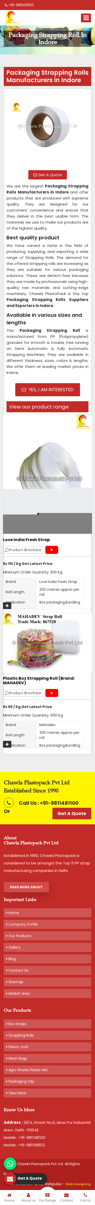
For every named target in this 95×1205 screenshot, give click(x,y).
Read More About (26, 887)
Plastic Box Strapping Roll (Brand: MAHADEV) (39, 680)
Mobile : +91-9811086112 (24, 1145)
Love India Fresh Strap (26, 540)
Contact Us (17, 970)
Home (12, 912)
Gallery (13, 947)
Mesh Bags (16, 1058)
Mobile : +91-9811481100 (24, 1137)
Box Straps (16, 1023)
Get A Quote (47, 174)
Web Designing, (78, 1184)
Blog (11, 958)
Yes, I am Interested (47, 389)
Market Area (18, 993)
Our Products (19, 935)
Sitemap (14, 981)
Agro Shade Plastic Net (27, 1069)
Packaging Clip (20, 1081)
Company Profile (22, 924)
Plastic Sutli (17, 1046)
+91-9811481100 (19, 5)
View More (16, 1092)
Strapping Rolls (20, 1035)
